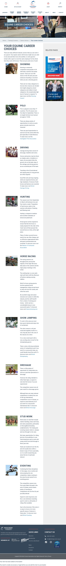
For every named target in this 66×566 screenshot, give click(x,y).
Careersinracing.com (31, 309)
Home (4, 40)
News (54, 12)
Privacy (49, 556)
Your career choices (37, 40)
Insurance (31, 547)
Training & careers (13, 40)
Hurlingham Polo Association (28, 139)
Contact (61, 12)
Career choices (24, 40)
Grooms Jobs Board (34, 540)
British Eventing (27, 515)
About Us (31, 536)
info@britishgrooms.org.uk (54, 539)
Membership (32, 538)
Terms (46, 556)
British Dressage (30, 407)
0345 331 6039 (50, 536)
